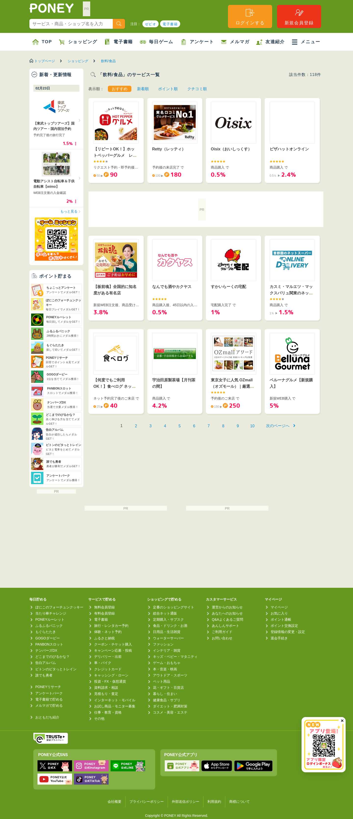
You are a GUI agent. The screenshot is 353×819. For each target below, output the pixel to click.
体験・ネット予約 (108, 632)
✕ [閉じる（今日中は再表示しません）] (342, 721)
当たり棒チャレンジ (50, 613)
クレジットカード (108, 669)
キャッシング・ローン (111, 675)
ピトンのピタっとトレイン (55, 669)
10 (252, 426)
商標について (239, 802)
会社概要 (114, 802)
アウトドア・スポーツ (170, 675)
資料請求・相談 (106, 688)
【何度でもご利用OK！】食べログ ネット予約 (114, 386)
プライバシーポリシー (146, 802)
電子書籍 (170, 24)
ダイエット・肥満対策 (170, 706)
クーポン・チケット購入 (113, 644)
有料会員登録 (104, 613)
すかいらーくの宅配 (228, 287)
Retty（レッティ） (169, 149)
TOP (42, 42)
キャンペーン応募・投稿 (113, 650)
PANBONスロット (49, 644)
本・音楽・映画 (165, 669)
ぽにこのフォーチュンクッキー (59, 607)
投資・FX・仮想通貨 (110, 681)
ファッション (163, 644)
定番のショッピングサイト (173, 607)
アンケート (197, 42)
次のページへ (278, 426)
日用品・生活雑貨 (166, 632)
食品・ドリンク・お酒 (170, 626)
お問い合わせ (222, 638)
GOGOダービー (47, 638)
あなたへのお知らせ (227, 613)
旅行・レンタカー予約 (111, 626)
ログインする (250, 16)
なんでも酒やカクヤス (171, 287)
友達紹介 (270, 42)
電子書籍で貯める (49, 699)
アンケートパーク (49, 693)
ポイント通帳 (281, 619)
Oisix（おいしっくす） (231, 149)
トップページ (44, 61)
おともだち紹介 (47, 717)
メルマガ (235, 42)
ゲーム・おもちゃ (166, 663)
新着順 (143, 89)
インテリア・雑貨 (166, 650)
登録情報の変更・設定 (288, 632)
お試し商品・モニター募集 (114, 706)
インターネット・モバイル (114, 700)
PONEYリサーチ (48, 687)
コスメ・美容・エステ (170, 712)
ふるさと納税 (104, 638)
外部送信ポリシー (185, 802)
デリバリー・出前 (108, 657)
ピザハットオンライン (289, 149)
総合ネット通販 (165, 613)
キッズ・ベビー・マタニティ (175, 657)
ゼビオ (150, 24)
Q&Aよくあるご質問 (227, 619)
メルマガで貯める (49, 705)
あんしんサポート (225, 626)
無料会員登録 (104, 607)
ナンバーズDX (46, 650)
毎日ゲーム (156, 42)
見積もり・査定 (106, 694)
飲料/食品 (108, 61)
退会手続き (279, 638)
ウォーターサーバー (168, 638)
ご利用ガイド (222, 632)
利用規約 (214, 802)
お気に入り (279, 613)
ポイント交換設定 (284, 626)
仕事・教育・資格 (108, 712)
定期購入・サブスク (168, 619)
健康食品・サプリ (166, 700)
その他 (99, 718)
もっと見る (68, 211)
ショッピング (78, 42)
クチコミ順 (197, 89)
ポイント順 (168, 89)
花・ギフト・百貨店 (168, 688)
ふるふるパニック (49, 626)
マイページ (279, 607)
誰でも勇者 (43, 675)
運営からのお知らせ (227, 607)
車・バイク (102, 663)
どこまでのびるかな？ (52, 657)
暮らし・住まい (165, 694)
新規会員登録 (299, 16)
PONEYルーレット (49, 619)
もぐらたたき (45, 632)
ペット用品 (161, 681)
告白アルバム (45, 663)
